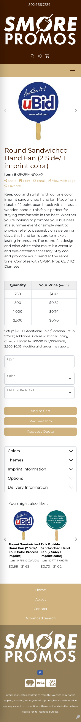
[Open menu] (72, 70)
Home (40, 590)
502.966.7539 (40, 5)
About (40, 599)
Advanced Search (40, 618)
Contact (41, 609)
